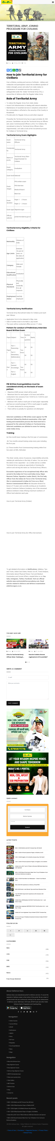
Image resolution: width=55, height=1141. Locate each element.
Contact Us (10, 1093)
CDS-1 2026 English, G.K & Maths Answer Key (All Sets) (29, 857)
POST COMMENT (13, 703)
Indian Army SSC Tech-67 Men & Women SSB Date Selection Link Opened (26, 1114)
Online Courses (13, 1020)
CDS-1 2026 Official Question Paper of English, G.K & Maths (31, 861)
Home (8, 14)
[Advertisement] (27, 617)
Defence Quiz (11, 1086)
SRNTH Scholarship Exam (14, 1074)
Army (11, 1036)
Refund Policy (28, 1132)
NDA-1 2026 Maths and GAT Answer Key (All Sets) (28, 848)
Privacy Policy (43, 1130)
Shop (8, 1089)
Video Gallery (10, 1080)
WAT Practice (10, 1083)
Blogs (11, 1052)
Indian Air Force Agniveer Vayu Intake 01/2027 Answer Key (30, 912)
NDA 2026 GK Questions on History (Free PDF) (27, 885)
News (11, 1049)
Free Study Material (15, 1046)
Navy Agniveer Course (13, 1064)
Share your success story (14, 1077)
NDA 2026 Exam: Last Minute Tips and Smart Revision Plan (30, 889)
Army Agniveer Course (13, 1067)
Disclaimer (21, 1130)
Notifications (13, 1030)
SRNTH (11, 1033)
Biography (12, 1042)
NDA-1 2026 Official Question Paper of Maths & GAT (29, 852)
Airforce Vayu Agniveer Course (15, 1071)
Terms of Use (12, 1130)
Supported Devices (31, 1130)
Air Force (12, 1039)
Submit (27, 827)
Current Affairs (13, 1024)
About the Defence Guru (13, 1061)
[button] (25, 662)
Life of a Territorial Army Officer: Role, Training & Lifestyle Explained (15, 657)
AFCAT (11, 1027)
